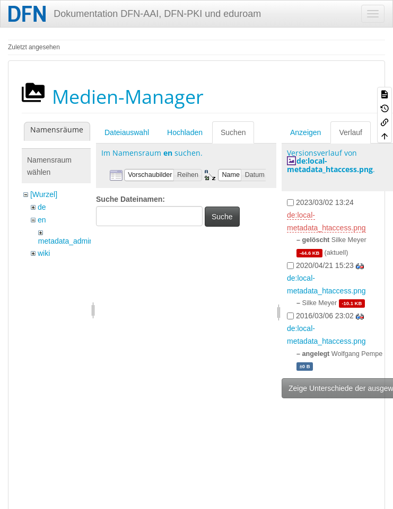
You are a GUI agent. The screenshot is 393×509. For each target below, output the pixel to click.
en (42, 220)
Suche (222, 216)
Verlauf (350, 132)
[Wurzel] (43, 194)
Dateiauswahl (126, 132)
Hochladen (185, 132)
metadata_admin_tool (74, 241)
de (42, 207)
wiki (44, 253)
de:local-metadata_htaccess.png (330, 165)
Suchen (233, 132)
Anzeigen (305, 132)
